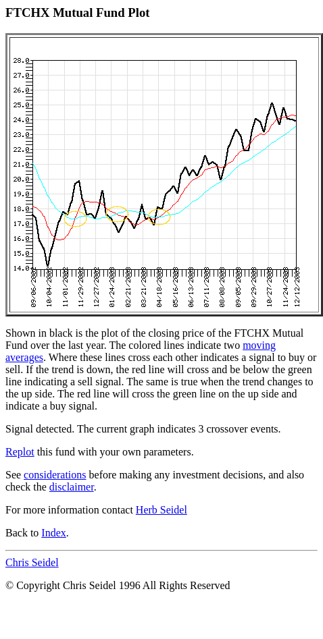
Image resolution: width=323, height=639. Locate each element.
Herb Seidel (161, 510)
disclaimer (71, 487)
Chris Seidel (32, 562)
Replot (19, 451)
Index (53, 532)
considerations (55, 474)
